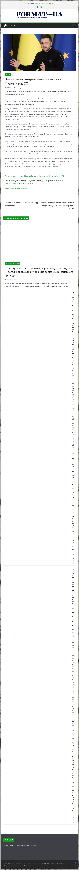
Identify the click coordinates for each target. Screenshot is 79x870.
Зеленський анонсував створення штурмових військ (20, 204)
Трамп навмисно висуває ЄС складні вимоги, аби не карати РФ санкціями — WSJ (34, 176)
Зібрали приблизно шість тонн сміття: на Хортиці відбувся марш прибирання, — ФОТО (58, 205)
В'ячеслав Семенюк (21, 280)
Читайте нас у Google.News (16, 188)
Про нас (12, 25)
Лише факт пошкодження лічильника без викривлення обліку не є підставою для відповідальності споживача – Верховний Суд (73, 624)
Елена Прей (19, 88)
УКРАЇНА (8, 74)
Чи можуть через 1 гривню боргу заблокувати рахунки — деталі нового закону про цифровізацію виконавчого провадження (39, 271)
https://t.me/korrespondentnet (15, 183)
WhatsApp (30, 183)
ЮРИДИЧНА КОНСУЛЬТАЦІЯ (13, 263)
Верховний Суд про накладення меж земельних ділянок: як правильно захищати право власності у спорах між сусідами (73, 346)
